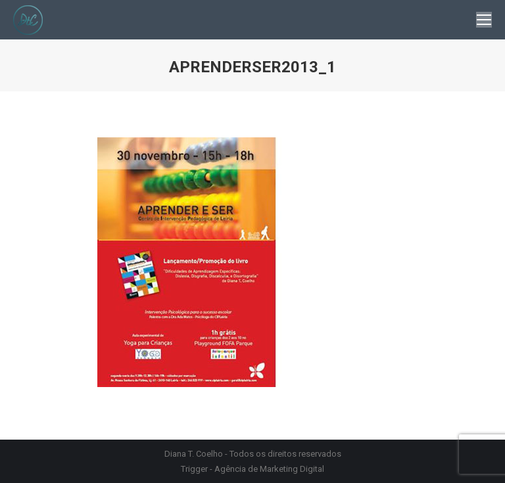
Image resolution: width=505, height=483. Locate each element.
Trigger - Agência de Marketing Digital (252, 469)
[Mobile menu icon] (484, 20)
